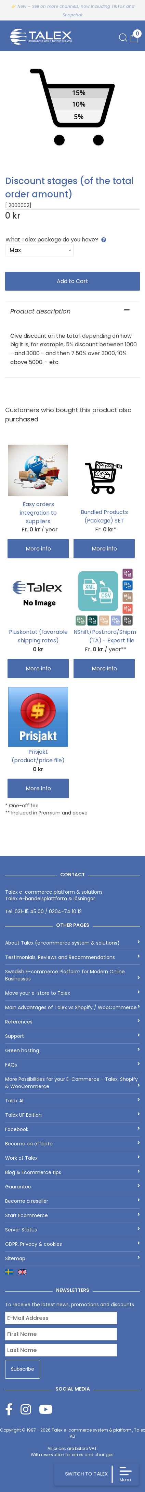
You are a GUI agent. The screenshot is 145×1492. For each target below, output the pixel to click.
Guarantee (72, 1186)
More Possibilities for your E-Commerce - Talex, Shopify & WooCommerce (72, 1083)
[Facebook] (13, 1409)
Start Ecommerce (72, 1215)
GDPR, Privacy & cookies (72, 1244)
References (72, 1021)
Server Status (72, 1229)
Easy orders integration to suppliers (38, 512)
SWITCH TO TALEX (86, 1473)
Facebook (72, 1129)
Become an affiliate (72, 1143)
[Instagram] (30, 1409)
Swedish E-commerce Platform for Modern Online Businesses (72, 975)
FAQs (72, 1064)
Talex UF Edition (72, 1115)
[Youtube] (45, 1409)
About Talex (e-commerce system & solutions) (72, 942)
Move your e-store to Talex (72, 993)
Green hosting (72, 1050)
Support (72, 1036)
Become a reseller (72, 1201)
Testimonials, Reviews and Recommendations (72, 957)
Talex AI (72, 1100)
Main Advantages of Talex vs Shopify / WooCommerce (72, 1007)
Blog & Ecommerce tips (72, 1172)
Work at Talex (72, 1158)
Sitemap (72, 1258)
